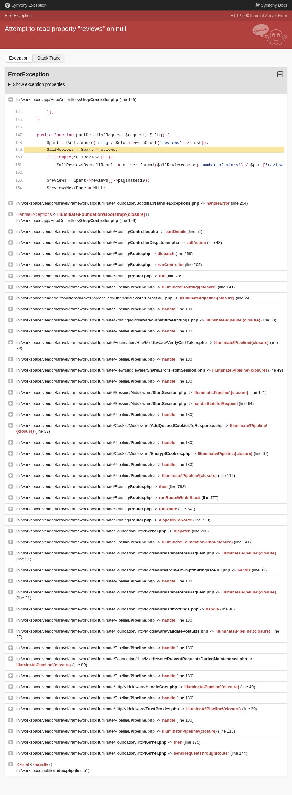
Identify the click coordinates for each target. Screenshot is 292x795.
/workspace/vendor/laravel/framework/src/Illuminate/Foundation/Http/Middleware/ (114, 342)
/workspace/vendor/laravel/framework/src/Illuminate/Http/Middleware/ (99, 686)
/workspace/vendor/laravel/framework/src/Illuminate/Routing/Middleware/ (110, 320)
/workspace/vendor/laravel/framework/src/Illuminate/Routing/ (90, 231)
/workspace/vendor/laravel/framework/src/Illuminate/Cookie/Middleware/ (122, 425)
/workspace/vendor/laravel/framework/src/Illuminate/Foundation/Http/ (94, 531)
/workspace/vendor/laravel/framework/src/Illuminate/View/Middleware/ (113, 370)
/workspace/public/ (48, 770)
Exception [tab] (18, 57)
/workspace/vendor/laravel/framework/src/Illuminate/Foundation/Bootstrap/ (110, 203)
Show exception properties (39, 84)
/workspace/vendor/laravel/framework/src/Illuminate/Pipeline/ (88, 287)
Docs (271, 5)
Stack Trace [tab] (48, 57)
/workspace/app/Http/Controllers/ (70, 99)
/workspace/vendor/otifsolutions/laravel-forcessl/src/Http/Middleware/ (97, 298)
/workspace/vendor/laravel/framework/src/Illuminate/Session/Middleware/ (104, 392)
